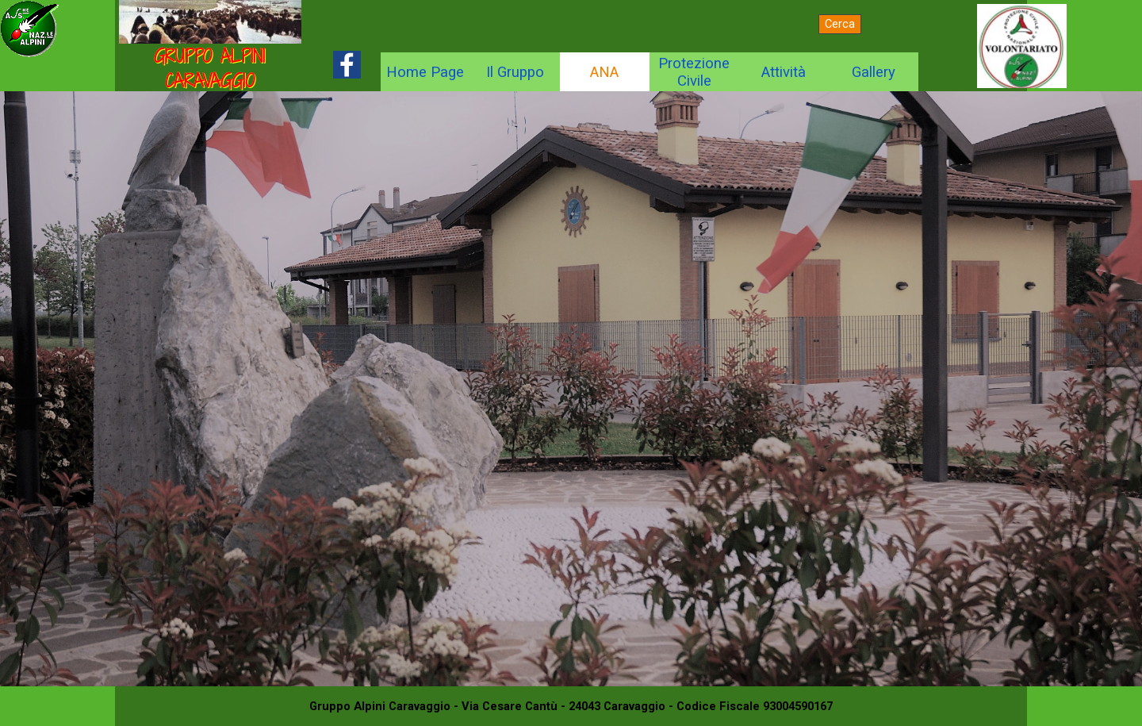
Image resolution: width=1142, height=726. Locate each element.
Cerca (840, 24)
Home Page (425, 72)
